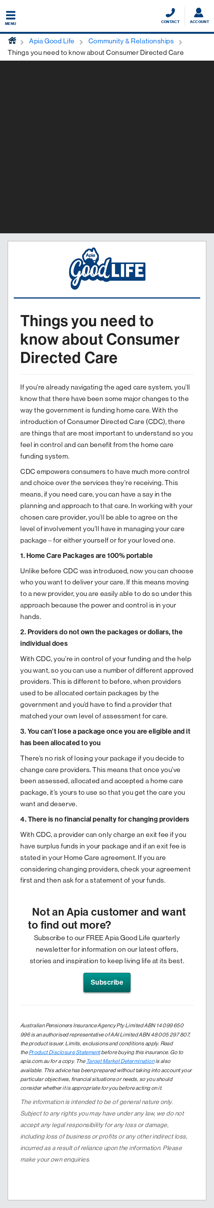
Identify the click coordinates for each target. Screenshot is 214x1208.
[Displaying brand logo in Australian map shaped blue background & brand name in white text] (107, 16)
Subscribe (107, 982)
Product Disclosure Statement (64, 1052)
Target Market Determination (120, 1061)
